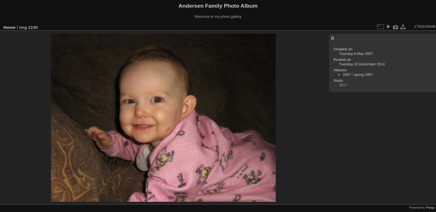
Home (9, 27)
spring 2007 (363, 74)
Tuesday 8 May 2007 (356, 54)
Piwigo (430, 207)
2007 (347, 74)
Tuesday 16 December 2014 (362, 64)
